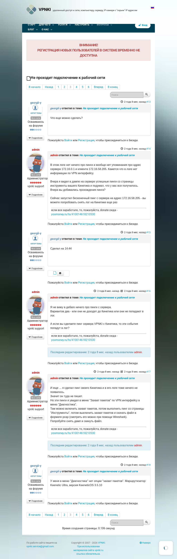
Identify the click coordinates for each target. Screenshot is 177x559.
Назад (49, 87)
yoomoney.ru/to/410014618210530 (73, 214)
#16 (148, 291)
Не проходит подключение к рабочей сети (110, 108)
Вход (142, 25)
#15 (148, 232)
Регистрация (86, 140)
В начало (34, 87)
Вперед (98, 87)
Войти (68, 140)
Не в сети (35, 118)
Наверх (145, 542)
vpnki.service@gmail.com (40, 546)
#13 (148, 101)
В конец (113, 87)
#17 (148, 371)
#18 (148, 464)
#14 (148, 148)
